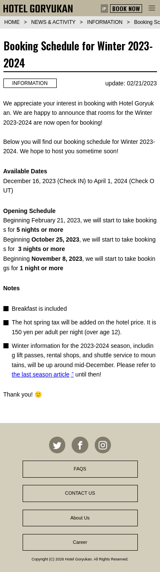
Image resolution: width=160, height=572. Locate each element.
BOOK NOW (126, 8)
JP (104, 9)
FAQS (80, 468)
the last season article (41, 374)
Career (80, 542)
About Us (80, 517)
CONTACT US (80, 493)
